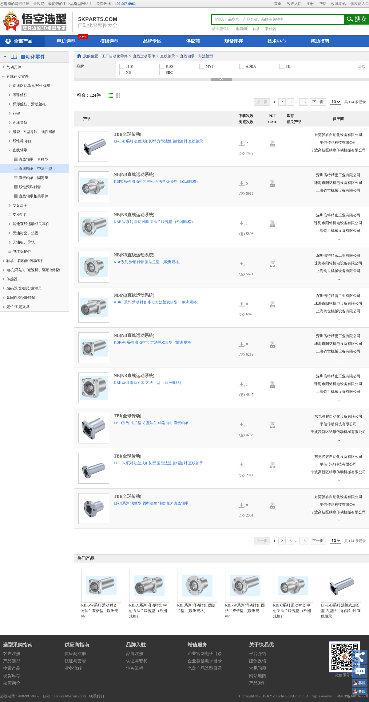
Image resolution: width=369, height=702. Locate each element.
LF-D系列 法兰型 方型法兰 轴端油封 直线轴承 (151, 423)
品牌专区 (152, 41)
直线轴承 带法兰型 (196, 56)
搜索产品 (11, 668)
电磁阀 (241, 29)
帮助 (323, 4)
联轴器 (270, 29)
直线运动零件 (144, 56)
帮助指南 (320, 41)
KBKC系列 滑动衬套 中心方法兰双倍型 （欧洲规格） (157, 302)
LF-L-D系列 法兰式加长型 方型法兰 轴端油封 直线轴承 (158, 141)
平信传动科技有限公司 (338, 142)
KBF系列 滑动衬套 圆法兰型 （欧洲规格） (148, 262)
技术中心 (277, 41)
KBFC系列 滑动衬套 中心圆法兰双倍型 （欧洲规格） (157, 181)
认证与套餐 (75, 661)
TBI (285, 66)
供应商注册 (75, 653)
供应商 (193, 41)
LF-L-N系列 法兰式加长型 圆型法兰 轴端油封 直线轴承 (158, 463)
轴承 (256, 29)
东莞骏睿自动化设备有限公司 (338, 135)
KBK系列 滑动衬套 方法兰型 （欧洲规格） (148, 382)
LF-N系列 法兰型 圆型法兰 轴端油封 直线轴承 (151, 503)
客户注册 (11, 653)
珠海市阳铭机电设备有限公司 (338, 183)
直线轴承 (167, 56)
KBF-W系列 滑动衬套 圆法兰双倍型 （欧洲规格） (154, 222)
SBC (166, 72)
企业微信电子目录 (205, 661)
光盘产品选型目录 (205, 668)
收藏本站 (338, 4)
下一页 (317, 102)
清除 (361, 66)
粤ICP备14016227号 (353, 696)
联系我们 (96, 696)
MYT (206, 66)
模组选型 (109, 41)
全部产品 (17, 41)
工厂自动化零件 (22, 57)
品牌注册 (134, 653)
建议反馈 (257, 661)
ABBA (247, 66)
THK (126, 66)
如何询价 (11, 683)
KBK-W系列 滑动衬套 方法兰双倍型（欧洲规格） (154, 342)
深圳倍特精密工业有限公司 (338, 175)
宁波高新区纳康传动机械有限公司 (338, 150)
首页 (277, 4)
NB (125, 72)
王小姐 (362, 684)
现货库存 (233, 41)
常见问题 (257, 668)
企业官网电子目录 (205, 653)
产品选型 (11, 661)
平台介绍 (257, 653)
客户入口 (294, 4)
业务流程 (73, 668)
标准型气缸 (221, 29)
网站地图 (257, 675)
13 (304, 102)
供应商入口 (360, 4)
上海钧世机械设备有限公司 (338, 190)
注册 (310, 4)
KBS (166, 66)
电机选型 (66, 41)
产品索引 (257, 683)
